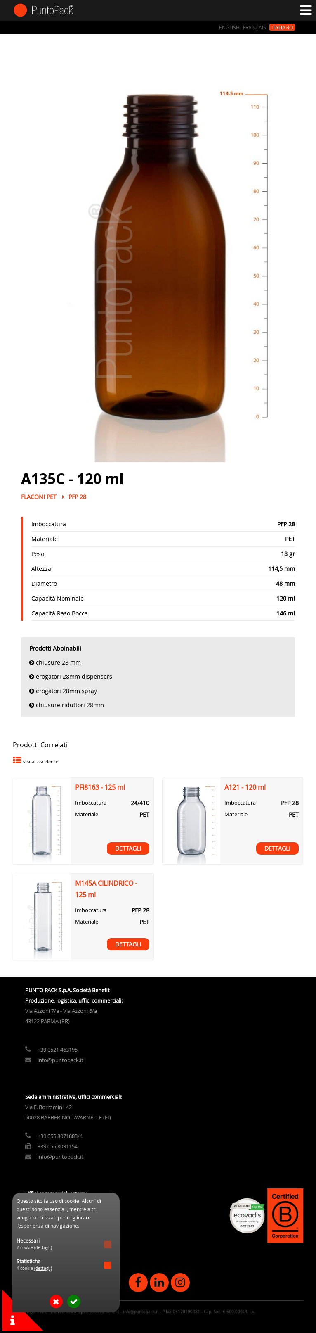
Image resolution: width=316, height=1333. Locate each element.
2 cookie (34, 1247)
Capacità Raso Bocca (59, 613)
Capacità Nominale (57, 598)
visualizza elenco (41, 761)
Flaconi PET (39, 497)
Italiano (282, 27)
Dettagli (128, 848)
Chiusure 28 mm (58, 662)
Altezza (41, 569)
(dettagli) (43, 1247)
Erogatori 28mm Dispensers (74, 676)
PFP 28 (77, 497)
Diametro (44, 583)
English (229, 27)
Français (254, 27)
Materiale (44, 539)
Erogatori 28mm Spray (66, 691)
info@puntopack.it (60, 1060)
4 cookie (34, 1268)
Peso (37, 554)
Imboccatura (48, 524)
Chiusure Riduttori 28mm (70, 705)
